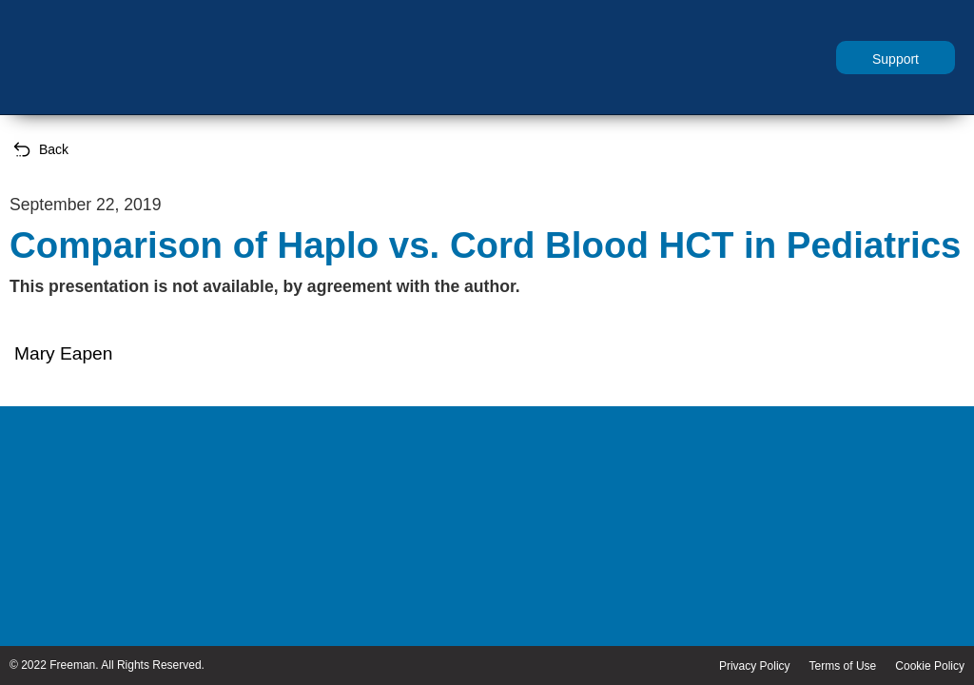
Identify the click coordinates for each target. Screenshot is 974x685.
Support (895, 59)
